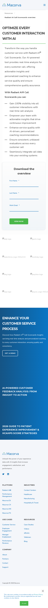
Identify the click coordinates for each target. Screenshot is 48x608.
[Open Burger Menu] (44, 5)
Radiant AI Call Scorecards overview (20, 17)
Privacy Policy (38, 594)
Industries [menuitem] (29, 485)
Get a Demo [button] (10, 353)
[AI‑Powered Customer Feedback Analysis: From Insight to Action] (24, 379)
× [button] (42, 591)
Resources (9, 13)
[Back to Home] (11, 4)
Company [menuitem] (6, 550)
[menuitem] (12, 486)
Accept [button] (24, 603)
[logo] (10, 453)
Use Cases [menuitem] (7, 520)
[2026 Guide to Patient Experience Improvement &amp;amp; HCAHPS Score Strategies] (24, 417)
